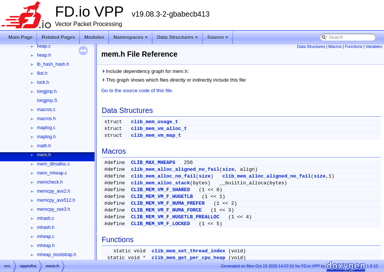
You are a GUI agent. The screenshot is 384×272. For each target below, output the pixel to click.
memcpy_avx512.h (56, 200)
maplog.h (46, 136)
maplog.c (46, 127)
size (228, 169)
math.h (44, 145)
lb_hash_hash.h (53, 64)
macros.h (46, 118)
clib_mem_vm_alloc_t (159, 128)
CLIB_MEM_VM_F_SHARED (160, 190)
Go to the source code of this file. (137, 90)
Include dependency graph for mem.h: (145, 71)
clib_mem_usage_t (154, 122)
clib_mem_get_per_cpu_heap (188, 258)
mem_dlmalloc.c (53, 164)
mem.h (44, 155)
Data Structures (178, 39)
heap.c (44, 46)
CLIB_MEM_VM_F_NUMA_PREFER (167, 203)
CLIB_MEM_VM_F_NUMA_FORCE (166, 210)
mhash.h (45, 227)
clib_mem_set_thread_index (188, 251)
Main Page (20, 37)
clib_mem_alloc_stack (160, 183)
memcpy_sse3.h (53, 209)
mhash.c (45, 218)
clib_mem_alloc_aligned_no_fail (175, 169)
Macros (335, 46)
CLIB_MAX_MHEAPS (153, 162)
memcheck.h (50, 182)
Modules (94, 37)
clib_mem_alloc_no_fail (163, 176)
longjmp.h (47, 91)
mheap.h (46, 245)
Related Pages (58, 37)
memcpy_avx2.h (53, 191)
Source (218, 39)
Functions (353, 46)
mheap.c (45, 236)
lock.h (43, 82)
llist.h (42, 73)
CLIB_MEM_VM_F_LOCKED (160, 224)
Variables (373, 46)
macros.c (46, 109)
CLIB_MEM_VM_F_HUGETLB (162, 196)
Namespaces (131, 39)
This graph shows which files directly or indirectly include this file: (174, 80)
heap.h (44, 55)
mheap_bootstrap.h (56, 254)
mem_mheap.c (52, 173)
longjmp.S (47, 100)
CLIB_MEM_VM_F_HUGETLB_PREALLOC (175, 217)
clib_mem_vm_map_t (156, 135)
